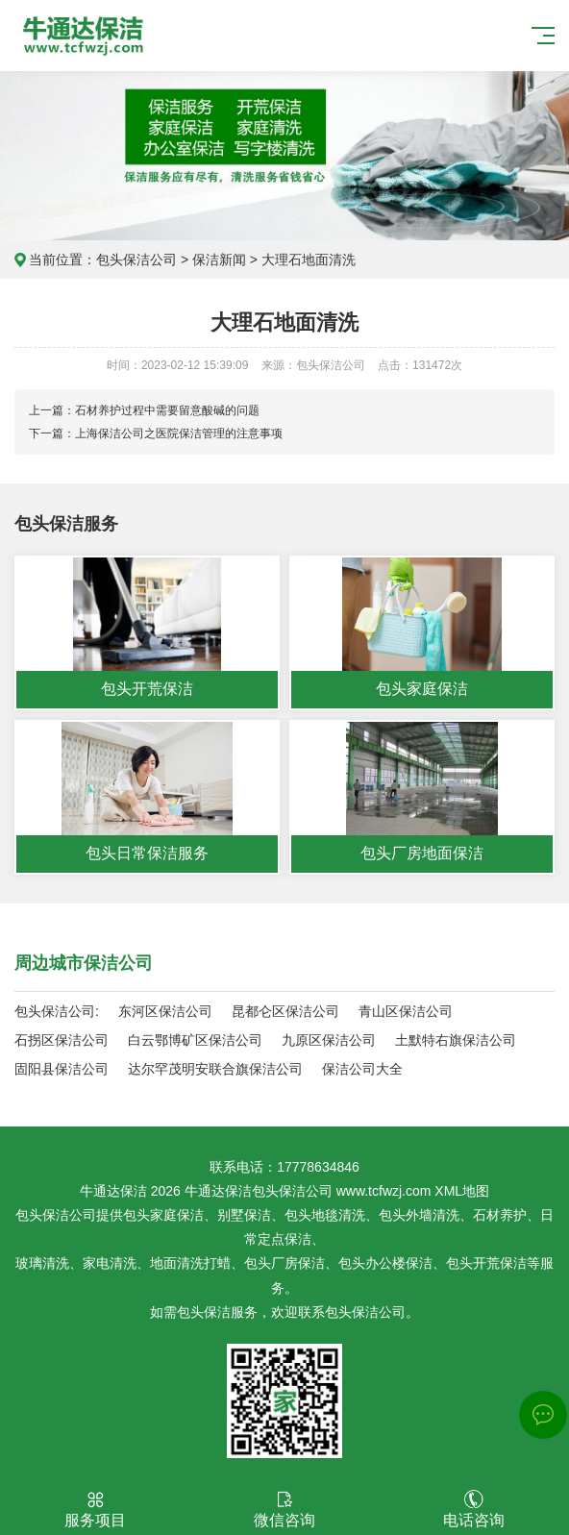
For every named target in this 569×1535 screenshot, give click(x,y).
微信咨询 (284, 1509)
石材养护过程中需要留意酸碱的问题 (167, 410)
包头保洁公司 (136, 259)
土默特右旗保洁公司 (455, 1040)
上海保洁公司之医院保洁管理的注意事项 (179, 433)
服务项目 (94, 1509)
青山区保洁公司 (406, 1011)
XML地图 (461, 1191)
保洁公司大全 (362, 1069)
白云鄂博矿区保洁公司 (195, 1040)
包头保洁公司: (56, 1011)
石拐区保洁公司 (61, 1040)
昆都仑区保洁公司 (285, 1011)
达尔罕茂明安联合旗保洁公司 (215, 1069)
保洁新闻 (219, 259)
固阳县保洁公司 (61, 1069)
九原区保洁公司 (329, 1040)
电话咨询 (473, 1509)
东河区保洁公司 (165, 1011)
